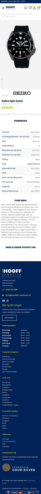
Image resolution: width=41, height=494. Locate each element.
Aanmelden (9, 318)
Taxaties (5, 387)
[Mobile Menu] (4, 8)
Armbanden (7, 367)
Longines (5, 421)
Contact (5, 400)
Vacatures (6, 397)
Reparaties (6, 385)
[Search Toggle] (25, 8)
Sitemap (33, 488)
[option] (2, 79)
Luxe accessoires (9, 441)
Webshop (6, 356)
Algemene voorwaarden (11, 488)
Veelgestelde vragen (10, 405)
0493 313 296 (9, 289)
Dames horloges (8, 359)
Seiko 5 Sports (34, 164)
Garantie (5, 395)
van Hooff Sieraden (9, 372)
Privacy (25, 488)
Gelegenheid (7, 390)
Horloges (8, 14)
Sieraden (5, 364)
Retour (4, 392)
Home (3, 14)
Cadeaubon (7, 402)
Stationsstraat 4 (7, 283)
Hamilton (5, 418)
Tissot (4, 428)
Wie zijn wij (6, 382)
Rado (4, 423)
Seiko (4, 426)
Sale (3, 444)
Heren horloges (17, 14)
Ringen (4, 369)
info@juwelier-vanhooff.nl (16, 295)
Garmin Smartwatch (10, 416)
